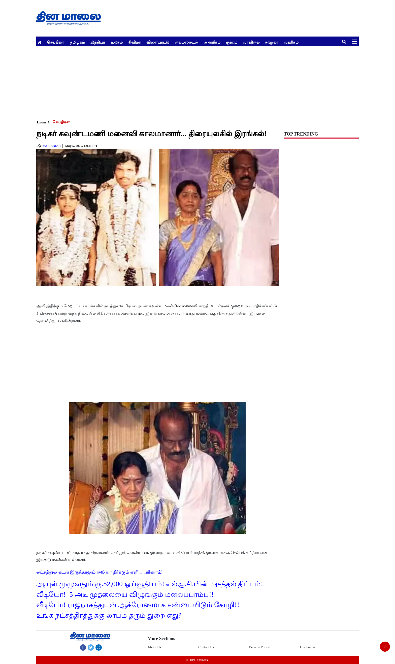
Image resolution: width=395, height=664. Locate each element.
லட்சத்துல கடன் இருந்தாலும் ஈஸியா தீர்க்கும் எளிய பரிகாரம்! (99, 572)
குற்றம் (231, 42)
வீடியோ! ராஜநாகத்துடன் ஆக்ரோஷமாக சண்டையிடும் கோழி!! (137, 605)
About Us (154, 647)
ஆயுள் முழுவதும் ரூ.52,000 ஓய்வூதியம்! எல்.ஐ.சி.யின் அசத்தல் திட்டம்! (149, 584)
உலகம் (117, 42)
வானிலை (251, 42)
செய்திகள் (55, 42)
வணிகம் (291, 42)
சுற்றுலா (271, 42)
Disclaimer (307, 647)
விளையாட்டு (157, 42)
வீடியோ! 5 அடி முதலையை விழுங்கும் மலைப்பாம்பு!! (125, 594)
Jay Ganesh (52, 146)
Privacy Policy (259, 647)
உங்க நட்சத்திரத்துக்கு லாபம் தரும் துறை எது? (108, 615)
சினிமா (134, 42)
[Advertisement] (187, 81)
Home (41, 122)
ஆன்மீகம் (211, 42)
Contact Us (206, 647)
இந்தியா (97, 42)
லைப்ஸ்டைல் (186, 42)
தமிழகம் (77, 42)
